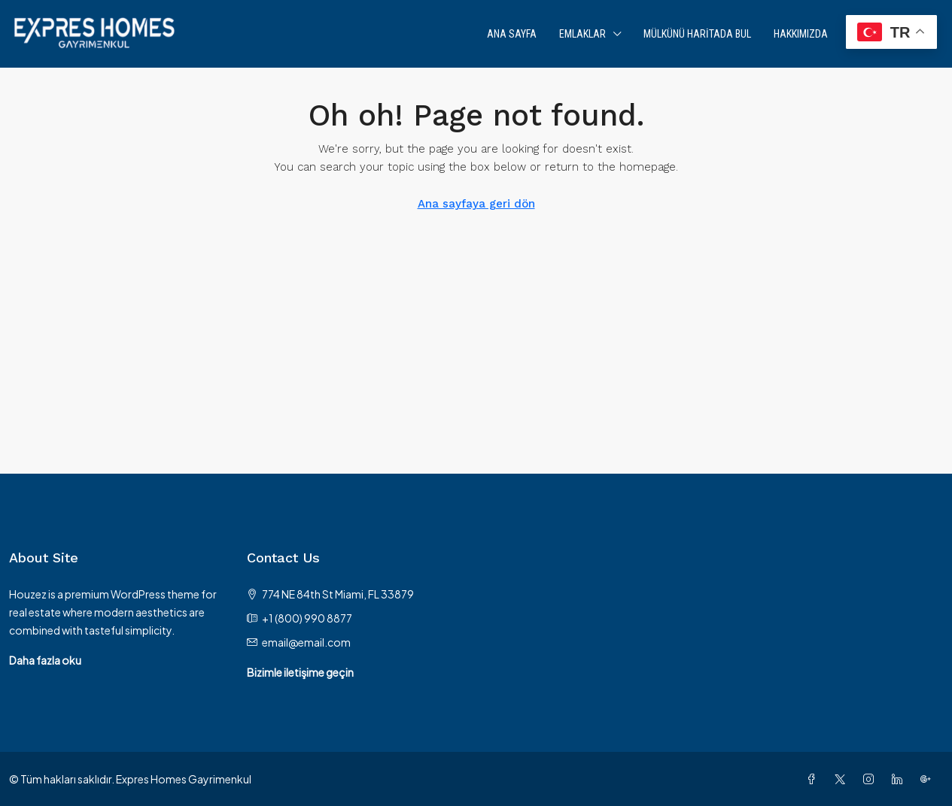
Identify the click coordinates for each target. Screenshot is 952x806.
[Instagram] (871, 779)
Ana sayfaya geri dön (476, 204)
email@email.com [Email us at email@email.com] (306, 642)
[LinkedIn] (900, 779)
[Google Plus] (928, 779)
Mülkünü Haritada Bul (697, 34)
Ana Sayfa (512, 34)
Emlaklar (582, 34)
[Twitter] (843, 779)
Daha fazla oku (45, 660)
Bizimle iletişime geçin (300, 672)
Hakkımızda (801, 34)
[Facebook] (814, 779)
